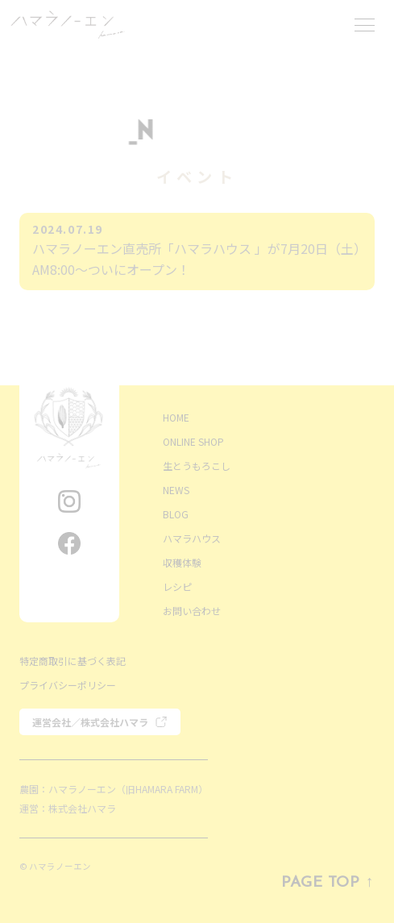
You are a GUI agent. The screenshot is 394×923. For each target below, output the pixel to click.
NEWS (176, 490)
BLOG (176, 514)
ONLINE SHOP (193, 441)
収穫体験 (182, 562)
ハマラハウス (192, 538)
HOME (176, 417)
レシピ (177, 586)
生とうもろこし (196, 465)
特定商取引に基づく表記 (72, 660)
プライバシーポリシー (67, 685)
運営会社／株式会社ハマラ (90, 722)
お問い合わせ (192, 610)
